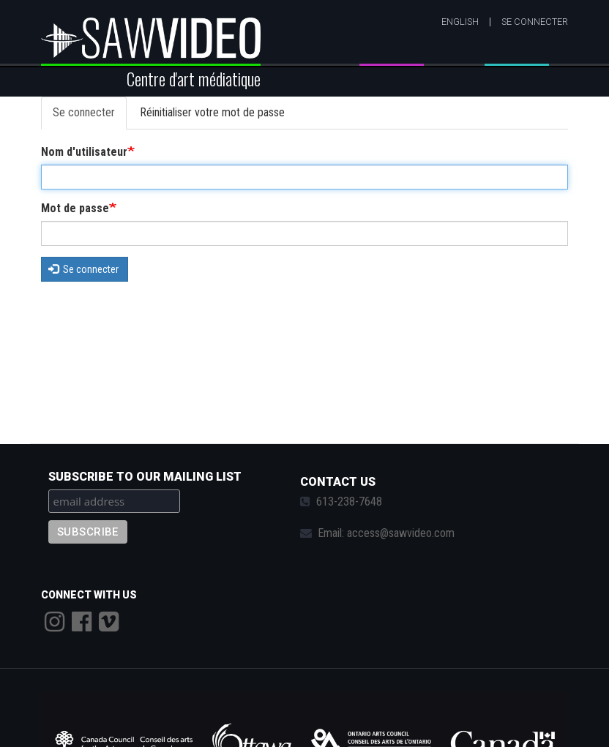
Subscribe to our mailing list (145, 477)
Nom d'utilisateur (84, 152)
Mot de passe (75, 208)
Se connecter (534, 22)
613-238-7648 (349, 501)
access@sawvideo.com (401, 533)
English (460, 21)
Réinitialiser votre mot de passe (212, 112)
